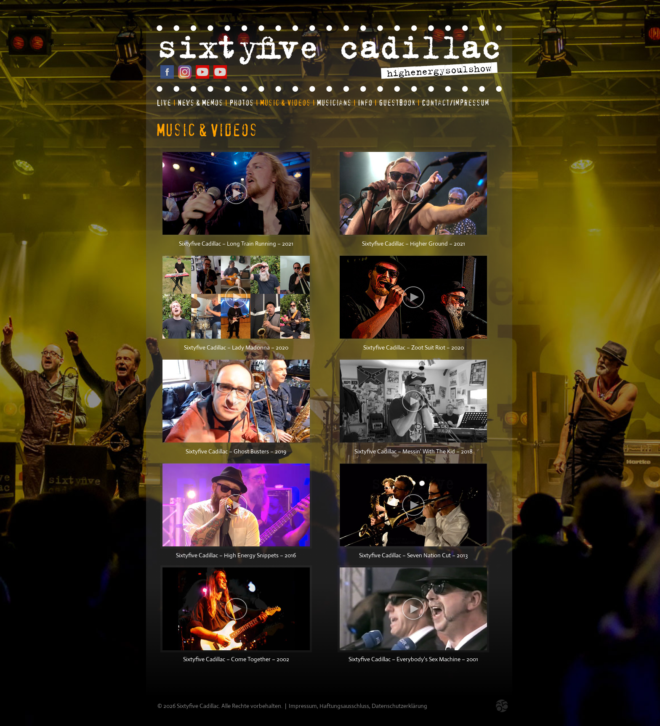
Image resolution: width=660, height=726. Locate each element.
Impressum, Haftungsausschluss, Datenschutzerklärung (358, 706)
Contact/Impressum (455, 103)
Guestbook (397, 103)
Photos (241, 103)
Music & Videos (285, 103)
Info (365, 103)
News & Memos (200, 103)
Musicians (334, 103)
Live (164, 103)
